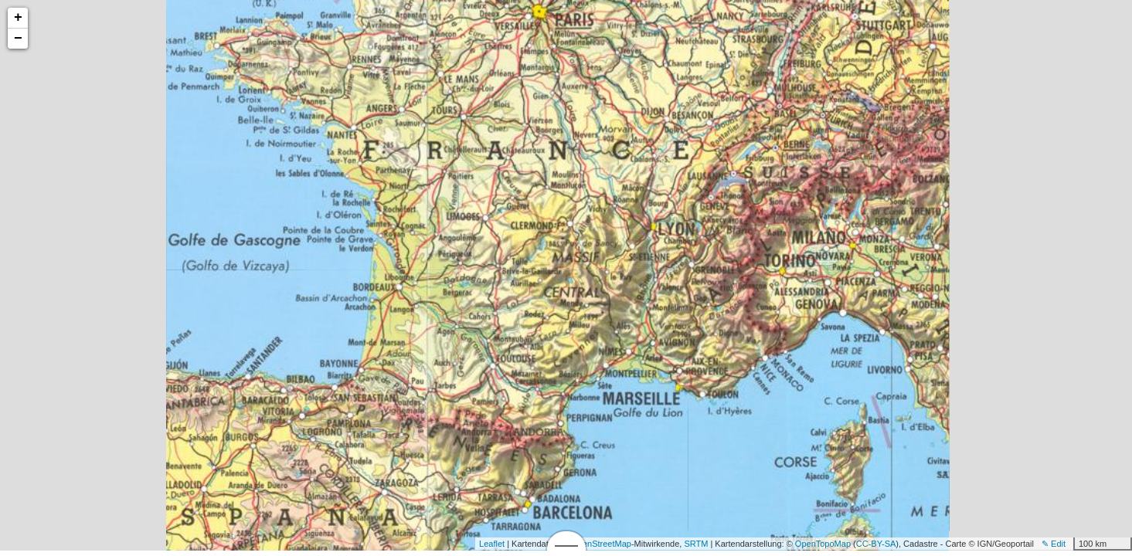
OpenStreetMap (601, 543)
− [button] (18, 38)
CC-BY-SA (876, 543)
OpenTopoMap (823, 543)
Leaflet (492, 543)
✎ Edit (1054, 543)
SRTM (696, 543)
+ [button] (18, 17)
